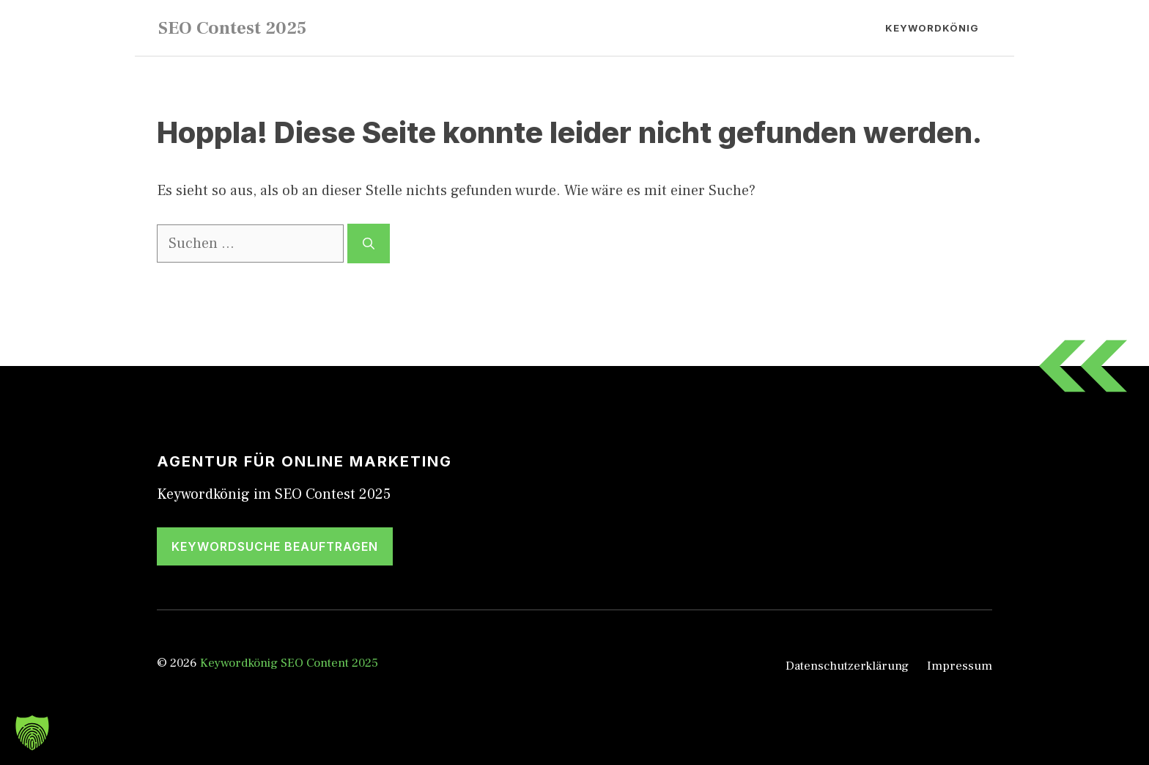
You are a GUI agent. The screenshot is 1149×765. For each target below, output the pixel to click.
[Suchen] (368, 243)
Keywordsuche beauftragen (274, 546)
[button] (32, 732)
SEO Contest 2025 (232, 28)
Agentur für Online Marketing (304, 461)
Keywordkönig (932, 28)
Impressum (959, 666)
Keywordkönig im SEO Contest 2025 (274, 494)
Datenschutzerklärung (847, 666)
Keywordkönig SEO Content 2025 (289, 663)
